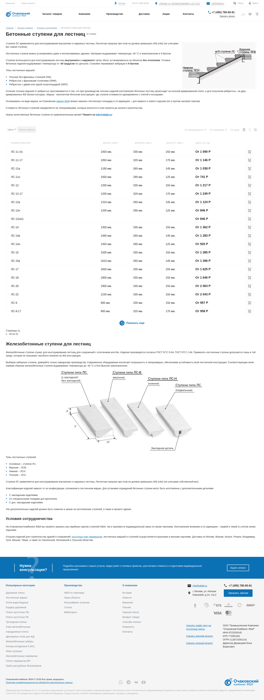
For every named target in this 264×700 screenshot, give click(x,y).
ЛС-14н (15, 244)
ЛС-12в (15, 202)
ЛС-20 (15, 286)
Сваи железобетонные (18, 626)
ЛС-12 (15, 185)
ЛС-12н (15, 210)
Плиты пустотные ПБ (17, 612)
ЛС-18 (15, 277)
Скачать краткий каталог (199, 636)
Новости (127, 597)
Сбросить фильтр (27, 130)
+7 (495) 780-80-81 (223, 12)
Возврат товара (130, 617)
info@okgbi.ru (218, 3)
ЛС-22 (15, 294)
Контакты (127, 631)
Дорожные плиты (15, 592)
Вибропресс (70, 612)
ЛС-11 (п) (17, 151)
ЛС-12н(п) (17, 219)
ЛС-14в (15, 235)
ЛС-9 (14, 302)
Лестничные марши (16, 597)
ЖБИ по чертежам (74, 592)
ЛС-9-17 (16, 311)
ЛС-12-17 (17, 193)
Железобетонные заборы (19, 641)
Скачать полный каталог (199, 643)
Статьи (68, 607)
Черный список (130, 612)
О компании (129, 585)
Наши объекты (28, 3)
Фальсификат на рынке (77, 602)
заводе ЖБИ (63, 101)
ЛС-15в (15, 260)
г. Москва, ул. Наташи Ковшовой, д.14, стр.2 (179, 3)
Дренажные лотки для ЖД (20, 636)
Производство (73, 585)
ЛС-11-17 (17, 160)
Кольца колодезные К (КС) (20, 646)
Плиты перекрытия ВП (18, 661)
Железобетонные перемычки (22, 656)
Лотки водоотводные (17, 602)
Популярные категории (20, 585)
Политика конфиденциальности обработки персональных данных (39, 682)
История (127, 592)
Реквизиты (128, 626)
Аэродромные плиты (17, 631)
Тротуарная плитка (16, 622)
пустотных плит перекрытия (87, 536)
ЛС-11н (15, 177)
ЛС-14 (15, 227)
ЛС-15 (15, 252)
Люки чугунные (14, 651)
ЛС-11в (15, 168)
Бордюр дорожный (16, 607)
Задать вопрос (238, 567)
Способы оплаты (131, 622)
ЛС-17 (15, 269)
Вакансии (10, 3)
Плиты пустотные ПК (17, 617)
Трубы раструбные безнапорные (24, 665)
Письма (126, 607)
